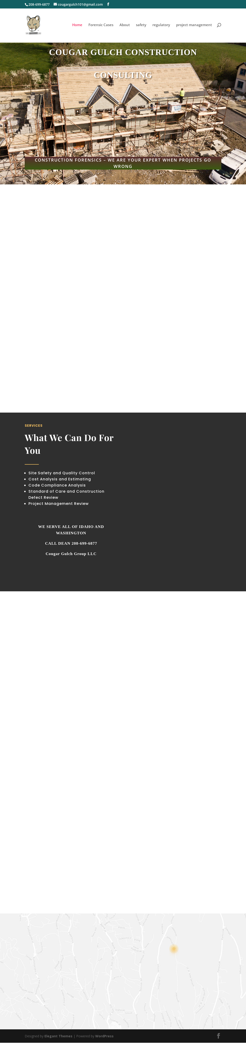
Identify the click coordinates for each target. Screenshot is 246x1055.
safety (141, 25)
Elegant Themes (58, 1036)
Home (77, 25)
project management (194, 25)
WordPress (104, 1036)
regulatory (161, 25)
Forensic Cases (100, 25)
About (124, 25)
